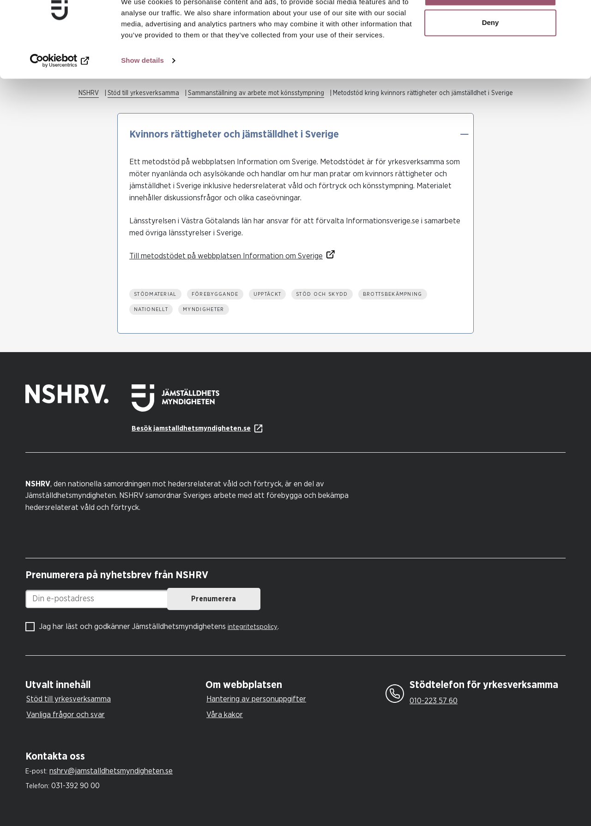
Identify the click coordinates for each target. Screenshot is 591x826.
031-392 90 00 (75, 786)
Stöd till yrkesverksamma (68, 699)
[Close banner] (576, 14)
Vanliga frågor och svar (65, 714)
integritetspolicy (252, 626)
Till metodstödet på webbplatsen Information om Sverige (226, 256)
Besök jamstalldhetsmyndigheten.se (191, 428)
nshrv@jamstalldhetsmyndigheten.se (111, 771)
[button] (464, 134)
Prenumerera (251, 599)
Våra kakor (224, 714)
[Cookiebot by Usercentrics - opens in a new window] (59, 92)
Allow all (490, 24)
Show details (142, 92)
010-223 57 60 (434, 701)
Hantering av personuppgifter (256, 699)
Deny (490, 55)
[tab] (113, 685)
